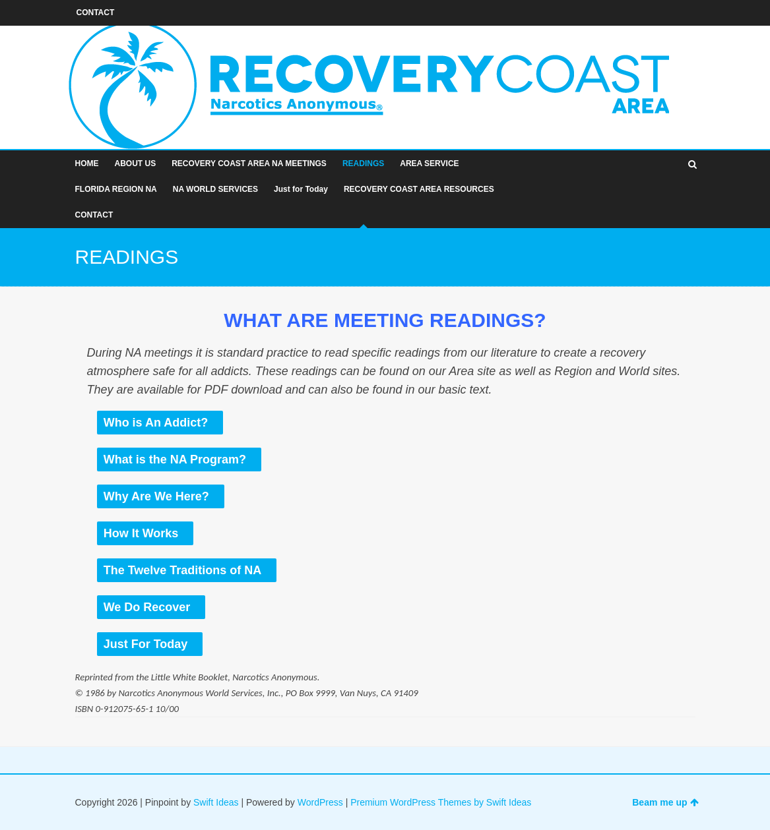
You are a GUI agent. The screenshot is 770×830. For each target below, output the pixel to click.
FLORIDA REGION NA (116, 189)
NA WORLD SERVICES (215, 189)
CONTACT (94, 215)
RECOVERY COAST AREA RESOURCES (419, 189)
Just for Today (301, 189)
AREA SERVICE (429, 163)
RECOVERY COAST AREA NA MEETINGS (249, 163)
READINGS (363, 163)
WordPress (320, 802)
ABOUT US (135, 163)
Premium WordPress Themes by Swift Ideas (440, 802)
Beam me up (665, 802)
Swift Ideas (215, 802)
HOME (87, 163)
